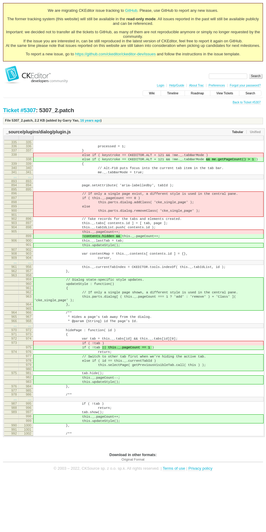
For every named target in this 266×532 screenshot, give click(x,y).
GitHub (131, 10)
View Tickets (224, 93)
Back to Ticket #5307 (247, 102)
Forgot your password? (245, 85)
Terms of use (174, 523)
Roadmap (197, 93)
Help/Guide (176, 85)
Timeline (172, 93)
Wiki (152, 93)
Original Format (133, 514)
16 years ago (90, 120)
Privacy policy (200, 523)
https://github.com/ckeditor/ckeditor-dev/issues (115, 54)
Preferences (217, 85)
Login (160, 85)
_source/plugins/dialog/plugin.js (38, 131)
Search (250, 93)
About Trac (196, 85)
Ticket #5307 (19, 110)
